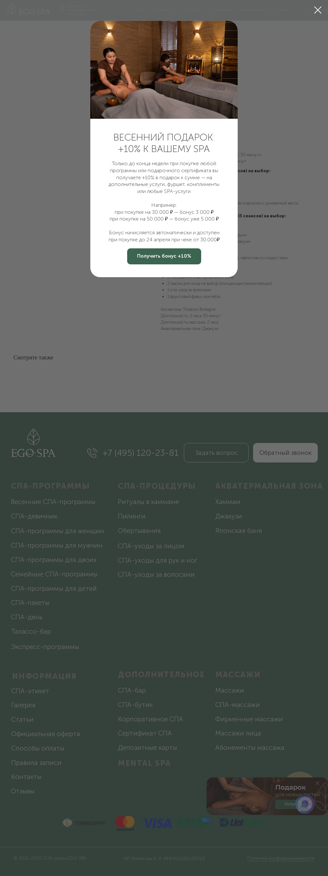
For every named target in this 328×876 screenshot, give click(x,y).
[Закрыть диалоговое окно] (318, 10)
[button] (164, 256)
